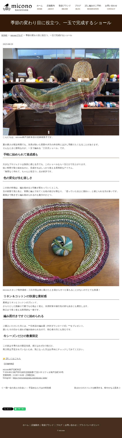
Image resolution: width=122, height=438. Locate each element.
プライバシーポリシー (89, 425)
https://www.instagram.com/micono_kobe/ (30, 378)
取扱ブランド (65, 7)
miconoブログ (16, 35)
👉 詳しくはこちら (12, 359)
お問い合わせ (111, 7)
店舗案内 (51, 7)
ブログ (78, 7)
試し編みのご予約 (93, 7)
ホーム (40, 7)
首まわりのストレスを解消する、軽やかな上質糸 (96, 388)
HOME (4, 35)
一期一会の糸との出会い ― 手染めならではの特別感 (27, 388)
